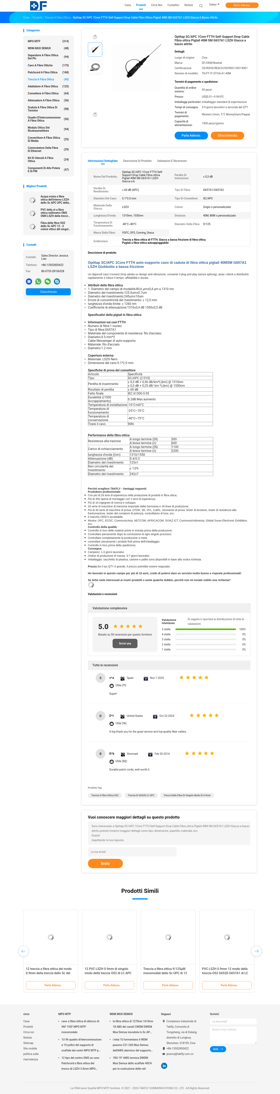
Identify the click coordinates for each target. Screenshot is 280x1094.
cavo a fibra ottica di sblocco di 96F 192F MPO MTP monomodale (80, 1027)
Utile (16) (121, 723)
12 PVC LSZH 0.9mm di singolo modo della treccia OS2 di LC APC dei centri (108, 973)
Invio (105, 863)
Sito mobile (30, 1048)
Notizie (27, 1037)
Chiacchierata (48, 291)
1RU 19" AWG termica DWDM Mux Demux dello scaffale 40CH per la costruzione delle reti (132, 1063)
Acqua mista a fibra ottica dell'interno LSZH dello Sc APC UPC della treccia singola (55, 199)
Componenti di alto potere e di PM (48, 170)
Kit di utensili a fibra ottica (48, 159)
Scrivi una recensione (125, 645)
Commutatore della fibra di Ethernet (48, 149)
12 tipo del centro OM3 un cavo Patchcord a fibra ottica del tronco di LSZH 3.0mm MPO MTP (80, 1063)
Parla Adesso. (242, 5)
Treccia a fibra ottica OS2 (105, 795)
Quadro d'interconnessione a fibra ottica (48, 119)
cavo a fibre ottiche (48, 65)
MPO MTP (48, 41)
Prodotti (28, 1026)
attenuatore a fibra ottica (48, 100)
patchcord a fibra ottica (48, 72)
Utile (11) (121, 685)
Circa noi (28, 1032)
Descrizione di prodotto (137, 160)
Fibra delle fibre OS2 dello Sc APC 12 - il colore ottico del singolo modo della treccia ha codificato (55, 226)
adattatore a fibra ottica (48, 86)
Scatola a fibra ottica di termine (48, 109)
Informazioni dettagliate (103, 160)
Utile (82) (121, 761)
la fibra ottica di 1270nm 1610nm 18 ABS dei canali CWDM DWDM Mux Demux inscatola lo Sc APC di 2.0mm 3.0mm (133, 1027)
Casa (26, 1021)
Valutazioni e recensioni (172, 160)
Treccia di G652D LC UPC (141, 795)
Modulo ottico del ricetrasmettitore (48, 129)
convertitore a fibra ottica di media (48, 139)
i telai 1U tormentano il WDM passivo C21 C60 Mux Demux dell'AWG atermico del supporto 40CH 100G (132, 1045)
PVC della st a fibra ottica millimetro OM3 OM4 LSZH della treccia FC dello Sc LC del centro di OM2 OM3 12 (55, 212)
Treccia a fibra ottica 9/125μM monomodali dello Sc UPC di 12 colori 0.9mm (165, 973)
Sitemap (28, 1043)
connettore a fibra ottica (48, 93)
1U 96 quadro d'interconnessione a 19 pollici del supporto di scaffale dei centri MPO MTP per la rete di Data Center (81, 1045)
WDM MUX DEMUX (48, 48)
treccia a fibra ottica (48, 79)
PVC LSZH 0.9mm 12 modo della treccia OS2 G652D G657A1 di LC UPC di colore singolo (225, 973)
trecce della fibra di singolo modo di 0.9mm (187, 795)
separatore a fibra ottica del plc (48, 57)
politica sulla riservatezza (30, 1056)
